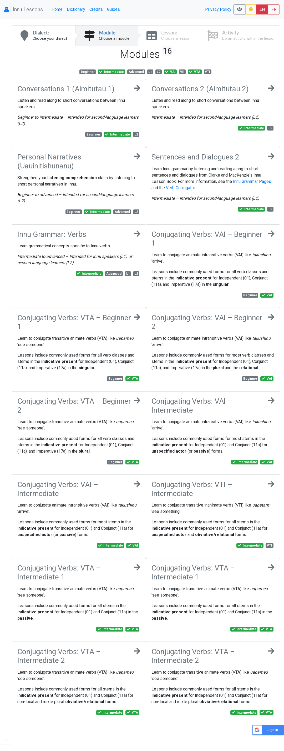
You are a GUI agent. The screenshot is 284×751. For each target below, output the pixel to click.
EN (262, 9)
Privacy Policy (218, 9)
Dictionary (76, 9)
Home (57, 9)
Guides (113, 9)
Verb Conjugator (180, 187)
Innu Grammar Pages (252, 181)
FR (273, 9)
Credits (96, 9)
